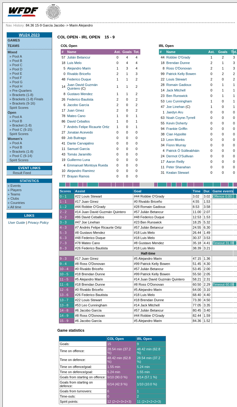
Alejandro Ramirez (81, 171)
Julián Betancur (78, 57)
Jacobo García (78, 105)
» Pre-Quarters (20, 90)
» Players (15, 190)
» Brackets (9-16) (22, 103)
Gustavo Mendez (79, 94)
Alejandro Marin (79, 68)
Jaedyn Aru (174, 112)
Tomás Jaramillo (79, 154)
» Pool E (15, 73)
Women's (15, 139)
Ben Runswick (177, 96)
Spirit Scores (18, 107)
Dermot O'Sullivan (179, 156)
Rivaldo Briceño (79, 74)
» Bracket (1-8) (20, 125)
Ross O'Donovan (179, 68)
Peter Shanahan (178, 167)
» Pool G (16, 82)
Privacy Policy (38, 222)
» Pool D (15, 69)
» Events (14, 185)
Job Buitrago (76, 138)
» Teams (14, 194)
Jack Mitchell (175, 90)
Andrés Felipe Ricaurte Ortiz (88, 127)
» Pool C (15, 65)
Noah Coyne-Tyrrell (180, 118)
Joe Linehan (175, 107)
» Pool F (15, 78)
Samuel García (78, 149)
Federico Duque (79, 79)
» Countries (16, 203)
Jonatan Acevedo (80, 132)
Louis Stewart (176, 79)
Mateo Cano (76, 116)
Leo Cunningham (179, 101)
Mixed (12, 52)
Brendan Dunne (178, 63)
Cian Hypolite (176, 134)
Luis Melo (74, 63)
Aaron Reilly (175, 161)
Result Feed (22, 173)
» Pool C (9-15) (20, 129)
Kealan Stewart (177, 172)
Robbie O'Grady (178, 57)
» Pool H (15, 86)
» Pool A (15, 56)
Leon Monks (175, 139)
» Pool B (15, 60)
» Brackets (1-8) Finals (26, 99)
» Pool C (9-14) (20, 156)
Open (12, 112)
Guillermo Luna (78, 160)
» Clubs (13, 198)
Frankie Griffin (176, 128)
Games (14, 40)
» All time (14, 207)
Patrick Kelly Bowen (181, 74)
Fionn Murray (176, 145)
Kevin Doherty (176, 123)
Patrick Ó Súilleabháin (182, 150)
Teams (14, 46)
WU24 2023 (29, 35)
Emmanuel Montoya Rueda (87, 165)
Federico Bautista (80, 99)
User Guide (16, 222)
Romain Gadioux (178, 85)
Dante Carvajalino (80, 143)
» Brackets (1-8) (21, 95)
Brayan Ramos (78, 176)
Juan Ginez (75, 110)
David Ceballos (78, 121)
